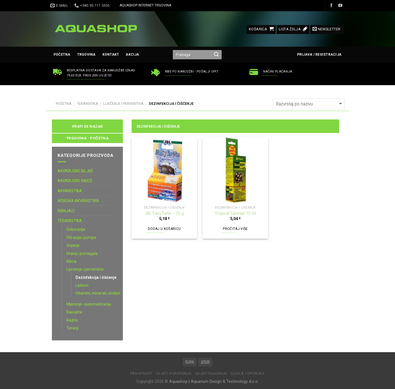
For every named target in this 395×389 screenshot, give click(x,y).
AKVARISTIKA (70, 191)
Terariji (72, 328)
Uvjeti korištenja (173, 374)
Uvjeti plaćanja (211, 374)
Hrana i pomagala (82, 253)
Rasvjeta (74, 312)
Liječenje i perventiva (123, 103)
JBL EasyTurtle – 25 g (164, 213)
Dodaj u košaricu (164, 229)
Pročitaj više (235, 229)
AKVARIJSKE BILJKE (75, 171)
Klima (71, 261)
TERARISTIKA (87, 103)
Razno (72, 320)
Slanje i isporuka (248, 374)
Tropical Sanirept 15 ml (235, 213)
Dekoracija (75, 229)
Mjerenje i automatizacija (88, 304)
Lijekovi (81, 285)
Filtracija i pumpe (81, 237)
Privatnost (141, 374)
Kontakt (110, 54)
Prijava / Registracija (319, 54)
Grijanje (73, 245)
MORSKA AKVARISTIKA (78, 200)
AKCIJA (132, 54)
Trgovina (86, 54)
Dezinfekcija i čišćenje (95, 277)
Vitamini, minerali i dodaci (97, 293)
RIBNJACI (66, 211)
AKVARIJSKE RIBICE (75, 180)
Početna (62, 54)
